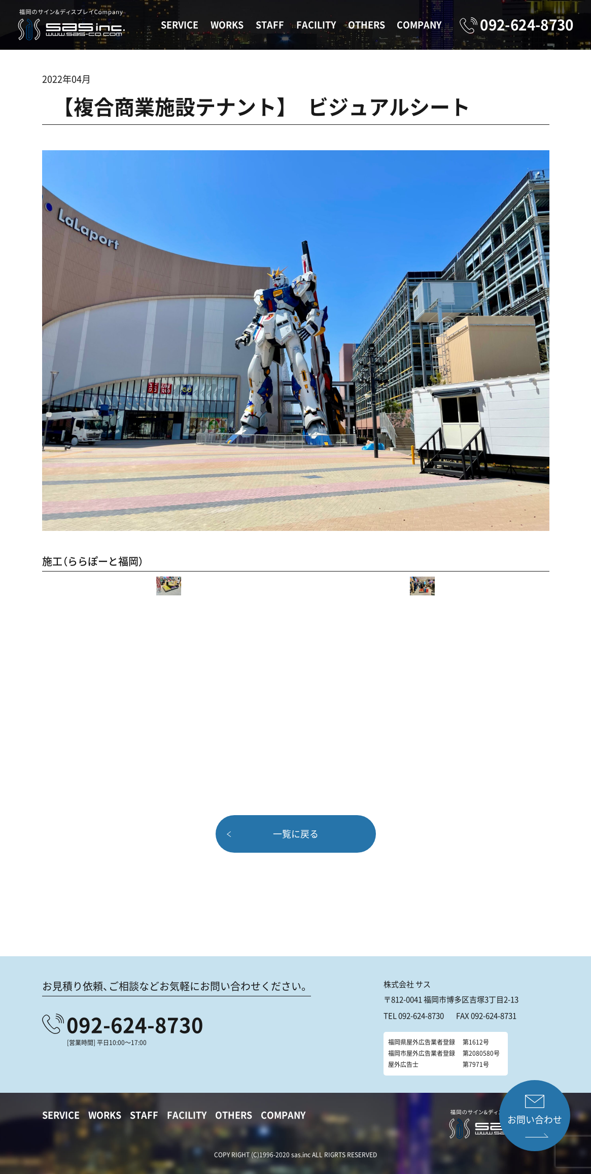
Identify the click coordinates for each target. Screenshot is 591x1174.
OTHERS (366, 24)
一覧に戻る (296, 834)
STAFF (270, 24)
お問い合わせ (534, 1119)
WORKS (227, 24)
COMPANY (419, 24)
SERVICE (179, 24)
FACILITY (316, 24)
